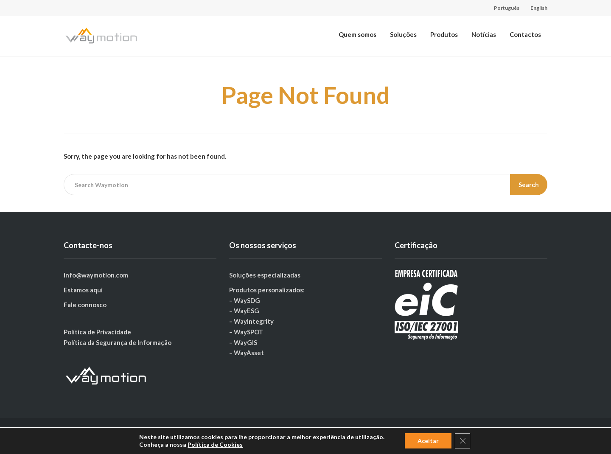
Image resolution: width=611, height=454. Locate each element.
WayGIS (245, 342)
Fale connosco (85, 304)
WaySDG (247, 300)
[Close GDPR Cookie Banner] (462, 440)
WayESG (246, 310)
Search (529, 184)
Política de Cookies (215, 444)
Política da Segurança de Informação (117, 342)
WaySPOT (248, 332)
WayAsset (249, 352)
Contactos (525, 34)
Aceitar (428, 440)
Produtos (444, 34)
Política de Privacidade (97, 332)
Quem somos (357, 34)
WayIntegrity (254, 321)
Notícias (483, 34)
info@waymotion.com (96, 275)
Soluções (403, 34)
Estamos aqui (83, 290)
